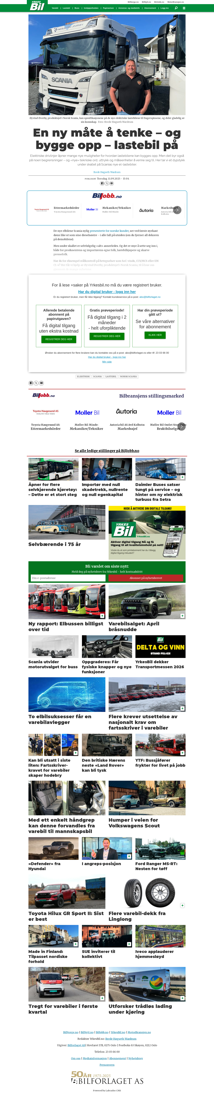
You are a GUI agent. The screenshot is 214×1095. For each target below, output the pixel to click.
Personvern (107, 1065)
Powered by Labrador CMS (107, 1090)
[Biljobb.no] (107, 196)
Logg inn (165, 8)
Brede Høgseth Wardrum (120, 1038)
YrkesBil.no (118, 1032)
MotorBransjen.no (175, 2)
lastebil (111, 376)
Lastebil (66, 8)
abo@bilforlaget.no (149, 297)
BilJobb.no (159, 2)
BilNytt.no (146, 2)
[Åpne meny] (184, 8)
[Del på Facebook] (102, 183)
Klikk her (155, 335)
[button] (177, 210)
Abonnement (150, 8)
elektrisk (83, 376)
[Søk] (176, 8)
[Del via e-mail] (111, 183)
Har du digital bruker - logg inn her (107, 292)
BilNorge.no (133, 2)
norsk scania (128, 376)
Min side (107, 361)
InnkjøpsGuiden (91, 8)
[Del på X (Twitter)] (107, 183)
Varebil (55, 8)
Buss (77, 8)
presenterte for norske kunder (109, 231)
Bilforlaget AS (76, 1045)
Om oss (75, 1058)
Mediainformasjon (95, 1058)
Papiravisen (108, 8)
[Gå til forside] (37, 5)
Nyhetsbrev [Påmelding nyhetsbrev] (135, 1058)
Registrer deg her (58, 339)
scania (97, 376)
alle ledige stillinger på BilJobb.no (107, 451)
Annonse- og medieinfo (129, 8)
